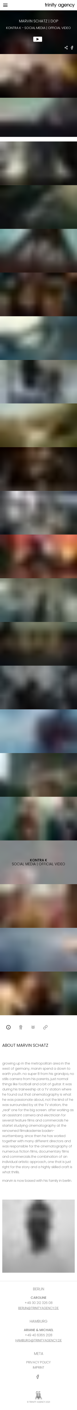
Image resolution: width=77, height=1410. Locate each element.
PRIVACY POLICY (38, 1362)
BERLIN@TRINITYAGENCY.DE (38, 1308)
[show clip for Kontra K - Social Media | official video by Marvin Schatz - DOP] (38, 32)
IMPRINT (38, 1367)
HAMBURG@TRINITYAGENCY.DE (38, 1340)
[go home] (59, 5)
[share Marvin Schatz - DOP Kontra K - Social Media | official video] (66, 48)
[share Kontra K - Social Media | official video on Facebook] (72, 49)
